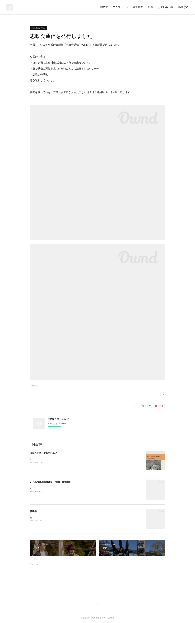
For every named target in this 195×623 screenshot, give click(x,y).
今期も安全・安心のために (43, 453)
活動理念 (138, 7)
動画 (150, 7)
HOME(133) (34, 386)
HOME (104, 7)
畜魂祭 (33, 511)
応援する (183, 7)
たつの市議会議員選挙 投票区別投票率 (50, 482)
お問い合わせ (165, 7)
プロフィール (120, 7)
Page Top (97, 605)
